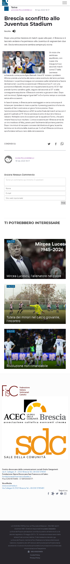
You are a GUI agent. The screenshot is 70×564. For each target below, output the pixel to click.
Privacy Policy (35, 558)
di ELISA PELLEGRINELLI (21, 10)
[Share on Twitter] (49, 144)
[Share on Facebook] (56, 144)
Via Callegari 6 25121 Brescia (14, 488)
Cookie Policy (35, 555)
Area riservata (35, 551)
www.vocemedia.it (9, 486)
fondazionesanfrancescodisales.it (16, 476)
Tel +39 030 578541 (37, 472)
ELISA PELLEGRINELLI (24, 158)
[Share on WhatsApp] (62, 144)
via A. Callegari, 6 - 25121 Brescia (15, 472)
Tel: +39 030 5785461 (35, 488)
